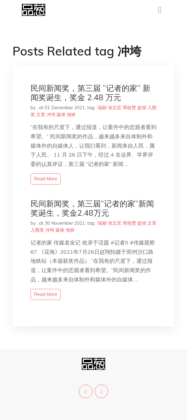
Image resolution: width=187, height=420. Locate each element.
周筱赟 (129, 107)
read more (45, 179)
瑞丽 (102, 107)
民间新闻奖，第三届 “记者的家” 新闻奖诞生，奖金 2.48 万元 (90, 92)
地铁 (71, 114)
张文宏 (114, 107)
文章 (40, 114)
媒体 (61, 114)
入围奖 (37, 230)
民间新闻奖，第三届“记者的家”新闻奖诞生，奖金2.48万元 (92, 208)
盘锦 (141, 107)
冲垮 (50, 114)
